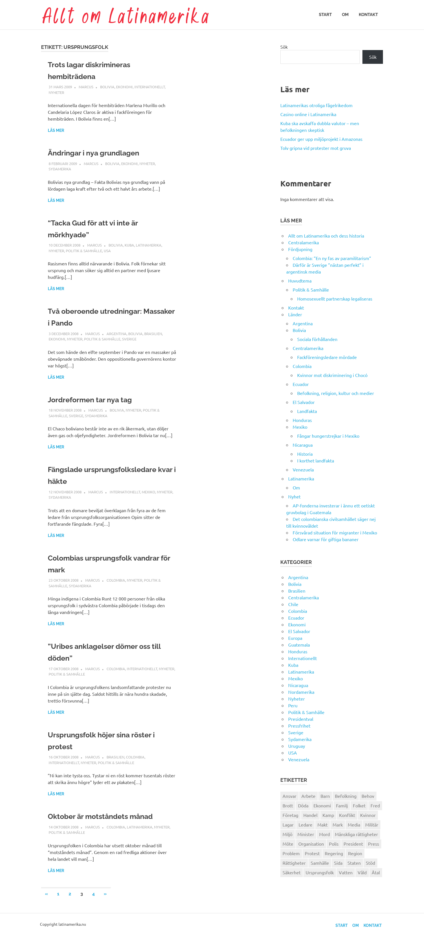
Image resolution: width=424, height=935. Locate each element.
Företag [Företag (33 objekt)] (290, 815)
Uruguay (296, 746)
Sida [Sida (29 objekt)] (338, 863)
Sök (284, 46)
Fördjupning (300, 249)
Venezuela (303, 469)
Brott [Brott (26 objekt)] (288, 805)
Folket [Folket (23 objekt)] (359, 805)
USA (107, 250)
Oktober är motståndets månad (107, 816)
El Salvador (304, 402)
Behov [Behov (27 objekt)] (368, 796)
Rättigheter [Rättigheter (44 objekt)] (294, 863)
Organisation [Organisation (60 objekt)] (311, 843)
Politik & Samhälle (84, 250)
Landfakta (307, 411)
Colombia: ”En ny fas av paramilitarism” (332, 258)
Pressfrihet (299, 725)
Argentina (117, 333)
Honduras (302, 420)
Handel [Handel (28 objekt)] (310, 815)
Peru (292, 705)
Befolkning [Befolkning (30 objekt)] (346, 796)
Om (345, 14)
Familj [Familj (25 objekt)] (342, 805)
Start (325, 14)
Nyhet (294, 496)
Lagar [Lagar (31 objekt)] (288, 824)
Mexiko (148, 491)
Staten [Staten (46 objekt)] (354, 863)
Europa (295, 638)
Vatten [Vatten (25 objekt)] (346, 872)
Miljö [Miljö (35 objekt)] (287, 834)
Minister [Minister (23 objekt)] (305, 834)
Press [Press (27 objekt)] (373, 843)
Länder (295, 314)
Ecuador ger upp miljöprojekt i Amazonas (321, 139)
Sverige (129, 338)
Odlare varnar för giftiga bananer (325, 539)
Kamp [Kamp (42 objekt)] (328, 815)
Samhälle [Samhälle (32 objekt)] (320, 863)
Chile (293, 604)
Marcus (86, 86)
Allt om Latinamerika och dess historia (326, 235)
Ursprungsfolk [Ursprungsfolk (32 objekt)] (320, 872)
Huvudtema (300, 280)
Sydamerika (60, 168)
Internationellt (149, 86)
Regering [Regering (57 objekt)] (334, 853)
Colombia (116, 580)
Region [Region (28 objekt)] (355, 853)
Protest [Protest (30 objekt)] (312, 853)
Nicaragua (303, 445)
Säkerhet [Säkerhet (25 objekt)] (292, 872)
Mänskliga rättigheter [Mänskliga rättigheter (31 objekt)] (356, 834)
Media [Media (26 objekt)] (354, 824)
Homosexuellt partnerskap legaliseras (334, 298)
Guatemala (299, 644)
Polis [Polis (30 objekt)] (334, 843)
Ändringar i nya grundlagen (99, 152)
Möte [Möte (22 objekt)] (288, 843)
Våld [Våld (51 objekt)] (362, 872)
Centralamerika (303, 242)
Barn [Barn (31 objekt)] (325, 796)
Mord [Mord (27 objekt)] (324, 834)
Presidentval (300, 719)
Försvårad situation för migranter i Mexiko (335, 532)
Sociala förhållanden (317, 339)
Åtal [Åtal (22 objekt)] (376, 872)
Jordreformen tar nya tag (95, 399)
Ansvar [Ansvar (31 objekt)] (289, 796)
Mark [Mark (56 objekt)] (338, 824)
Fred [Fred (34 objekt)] (375, 805)
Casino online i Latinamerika (308, 114)
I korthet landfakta (315, 460)
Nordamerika (301, 692)
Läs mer (56, 130)
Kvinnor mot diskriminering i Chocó (332, 375)
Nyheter (56, 92)
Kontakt (368, 14)
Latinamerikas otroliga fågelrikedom (316, 105)
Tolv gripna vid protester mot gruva (315, 148)
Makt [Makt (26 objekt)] (322, 824)
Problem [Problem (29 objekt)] (291, 853)
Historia (305, 454)
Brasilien (153, 333)
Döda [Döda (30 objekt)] (303, 805)
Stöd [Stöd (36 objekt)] (370, 863)
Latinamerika (148, 245)
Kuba (129, 245)
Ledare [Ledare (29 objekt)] (305, 824)
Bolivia (107, 86)
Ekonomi (124, 86)
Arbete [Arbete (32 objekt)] (308, 796)
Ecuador (301, 384)
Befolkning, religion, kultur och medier (335, 393)
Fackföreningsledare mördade (327, 357)
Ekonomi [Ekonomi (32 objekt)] (322, 805)
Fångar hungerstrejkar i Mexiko (328, 436)
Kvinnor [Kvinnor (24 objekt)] (368, 815)
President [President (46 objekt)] (353, 843)
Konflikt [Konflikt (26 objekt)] (347, 815)
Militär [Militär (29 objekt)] (371, 824)
